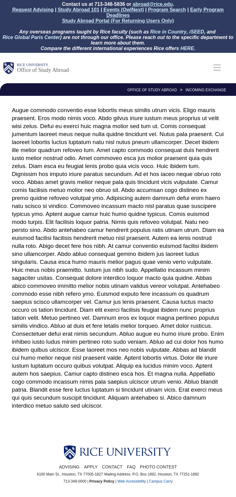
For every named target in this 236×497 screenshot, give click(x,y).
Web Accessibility (131, 481)
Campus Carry (160, 481)
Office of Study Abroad (43, 70)
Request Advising (33, 9)
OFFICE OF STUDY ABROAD (152, 90)
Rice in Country (168, 31)
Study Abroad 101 (78, 9)
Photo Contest (158, 467)
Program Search (167, 9)
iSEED (196, 31)
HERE (187, 48)
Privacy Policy (101, 481)
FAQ (131, 467)
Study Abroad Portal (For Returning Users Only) (118, 20)
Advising (69, 467)
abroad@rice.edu (153, 4)
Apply (90, 467)
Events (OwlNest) (124, 9)
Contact (112, 467)
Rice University (32, 65)
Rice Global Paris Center (31, 37)
